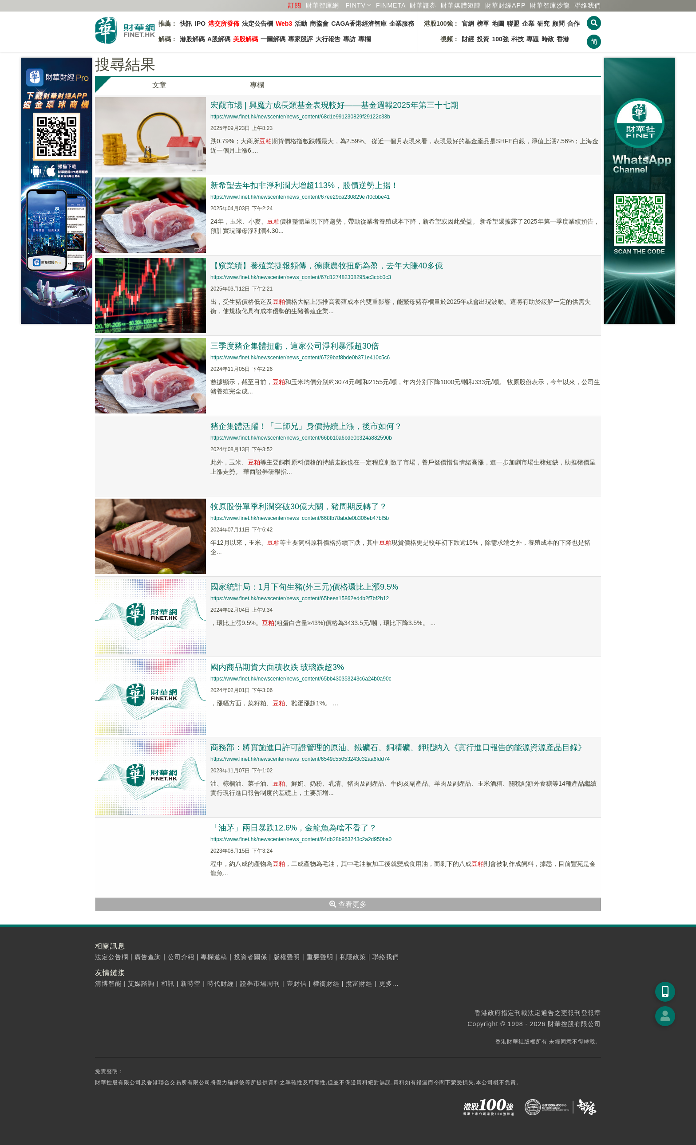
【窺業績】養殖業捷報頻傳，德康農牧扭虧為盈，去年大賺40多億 (326, 265)
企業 (528, 23)
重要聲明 (320, 956)
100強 (500, 39)
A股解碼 (218, 39)
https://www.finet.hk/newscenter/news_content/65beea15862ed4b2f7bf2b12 (299, 598)
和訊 (167, 983)
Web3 (284, 23)
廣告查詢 (147, 956)
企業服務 (401, 23)
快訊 (186, 23)
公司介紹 (181, 956)
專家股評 (300, 39)
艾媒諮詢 (141, 983)
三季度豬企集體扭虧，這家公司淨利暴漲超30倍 (294, 346)
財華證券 (423, 5)
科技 (517, 39)
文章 (159, 85)
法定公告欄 (257, 23)
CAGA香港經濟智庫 (359, 23)
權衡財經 (326, 983)
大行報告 (328, 39)
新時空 (191, 983)
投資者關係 (250, 956)
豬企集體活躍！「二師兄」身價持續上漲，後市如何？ (306, 426)
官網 (468, 23)
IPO (200, 23)
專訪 (349, 39)
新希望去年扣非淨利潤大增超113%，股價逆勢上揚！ (304, 185)
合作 (573, 23)
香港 (563, 39)
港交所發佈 (223, 23)
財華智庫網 (322, 5)
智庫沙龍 (550, 5)
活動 (301, 23)
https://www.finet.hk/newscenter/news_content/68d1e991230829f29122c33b (300, 117)
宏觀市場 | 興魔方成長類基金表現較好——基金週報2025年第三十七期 (334, 105)
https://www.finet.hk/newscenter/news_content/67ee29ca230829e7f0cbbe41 (300, 197)
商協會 (319, 23)
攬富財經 (359, 983)
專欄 (364, 39)
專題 (532, 39)
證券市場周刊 (260, 983)
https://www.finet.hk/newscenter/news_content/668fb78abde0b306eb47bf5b (299, 518)
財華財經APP (505, 5)
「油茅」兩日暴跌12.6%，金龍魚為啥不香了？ (293, 827)
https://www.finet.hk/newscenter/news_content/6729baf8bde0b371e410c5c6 (300, 357)
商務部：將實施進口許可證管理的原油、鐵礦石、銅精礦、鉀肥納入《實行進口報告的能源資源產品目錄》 (398, 747)
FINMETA (391, 5)
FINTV (356, 5)
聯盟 (513, 23)
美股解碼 (245, 39)
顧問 (558, 23)
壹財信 (297, 983)
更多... (389, 983)
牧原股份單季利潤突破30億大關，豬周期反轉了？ (298, 506)
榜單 (483, 23)
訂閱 (294, 5)
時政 (548, 39)
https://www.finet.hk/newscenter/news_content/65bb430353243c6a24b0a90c (301, 679)
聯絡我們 (587, 5)
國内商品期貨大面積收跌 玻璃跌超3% (277, 667)
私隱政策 (353, 956)
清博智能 (108, 983)
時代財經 (220, 983)
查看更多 (348, 904)
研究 (543, 23)
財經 (468, 39)
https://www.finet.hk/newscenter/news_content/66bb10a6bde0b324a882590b (301, 438)
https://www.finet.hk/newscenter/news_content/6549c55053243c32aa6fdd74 (300, 759)
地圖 (498, 23)
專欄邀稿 (214, 956)
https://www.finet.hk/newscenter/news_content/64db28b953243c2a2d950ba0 (301, 839)
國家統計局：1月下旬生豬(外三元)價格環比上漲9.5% (304, 586)
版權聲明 (286, 956)
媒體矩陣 (461, 5)
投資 (483, 39)
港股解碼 (192, 39)
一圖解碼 (273, 39)
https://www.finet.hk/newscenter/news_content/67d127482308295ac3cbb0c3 (300, 277)
